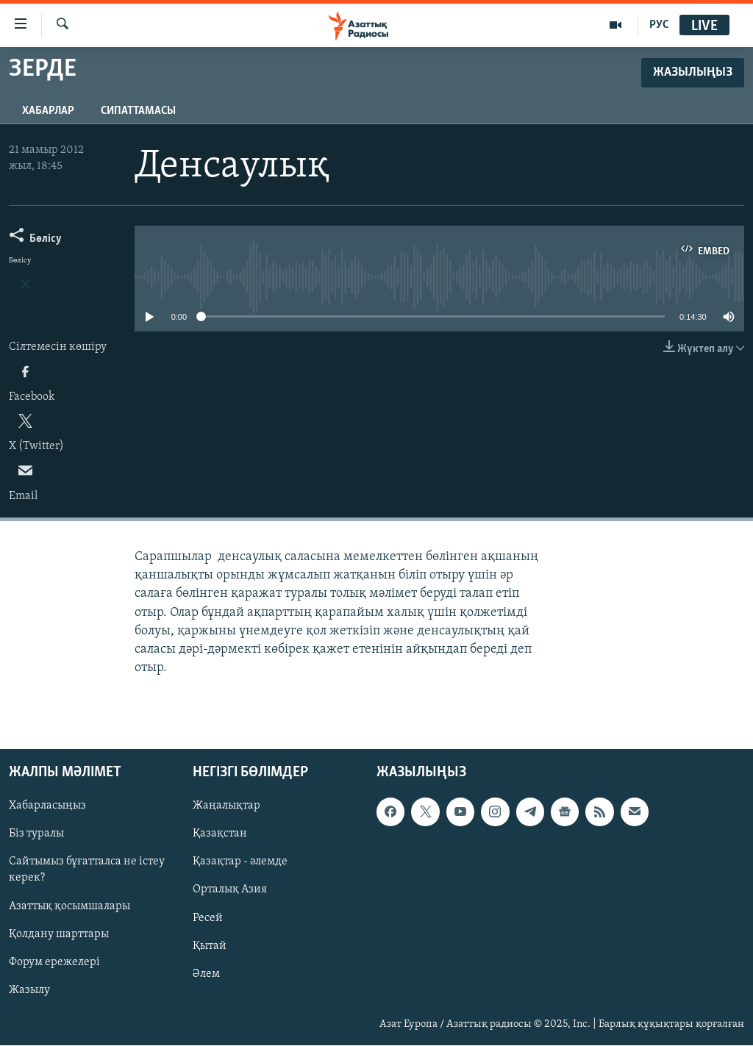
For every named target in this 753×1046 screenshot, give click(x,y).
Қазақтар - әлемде (240, 862)
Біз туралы (36, 834)
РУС (659, 25)
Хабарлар (48, 111)
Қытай (209, 946)
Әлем (206, 974)
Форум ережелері (54, 962)
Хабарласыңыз (47, 806)
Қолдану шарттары (59, 934)
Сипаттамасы (138, 111)
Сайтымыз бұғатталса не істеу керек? (87, 870)
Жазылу (29, 990)
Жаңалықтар (226, 806)
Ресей (208, 918)
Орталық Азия (230, 890)
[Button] (36, 241)
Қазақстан (220, 834)
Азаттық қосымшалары (69, 906)
